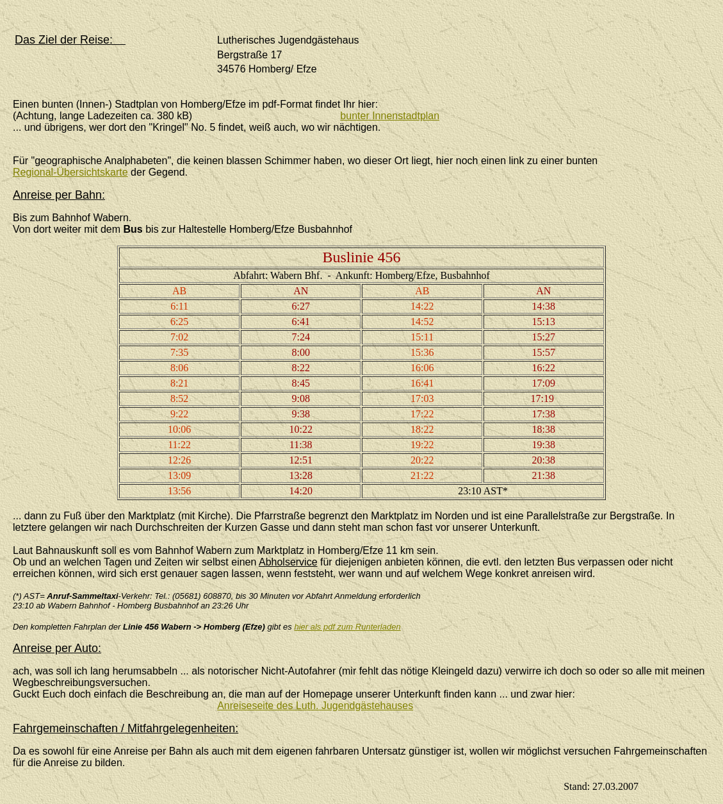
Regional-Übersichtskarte (70, 172)
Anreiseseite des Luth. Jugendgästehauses (315, 705)
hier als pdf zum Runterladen (347, 627)
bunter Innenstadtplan (389, 115)
